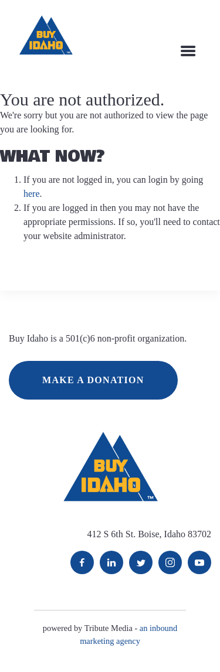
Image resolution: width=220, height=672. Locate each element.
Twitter (140, 562)
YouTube (199, 562)
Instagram (170, 562)
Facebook (82, 562)
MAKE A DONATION (93, 380)
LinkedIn (111, 562)
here (31, 194)
